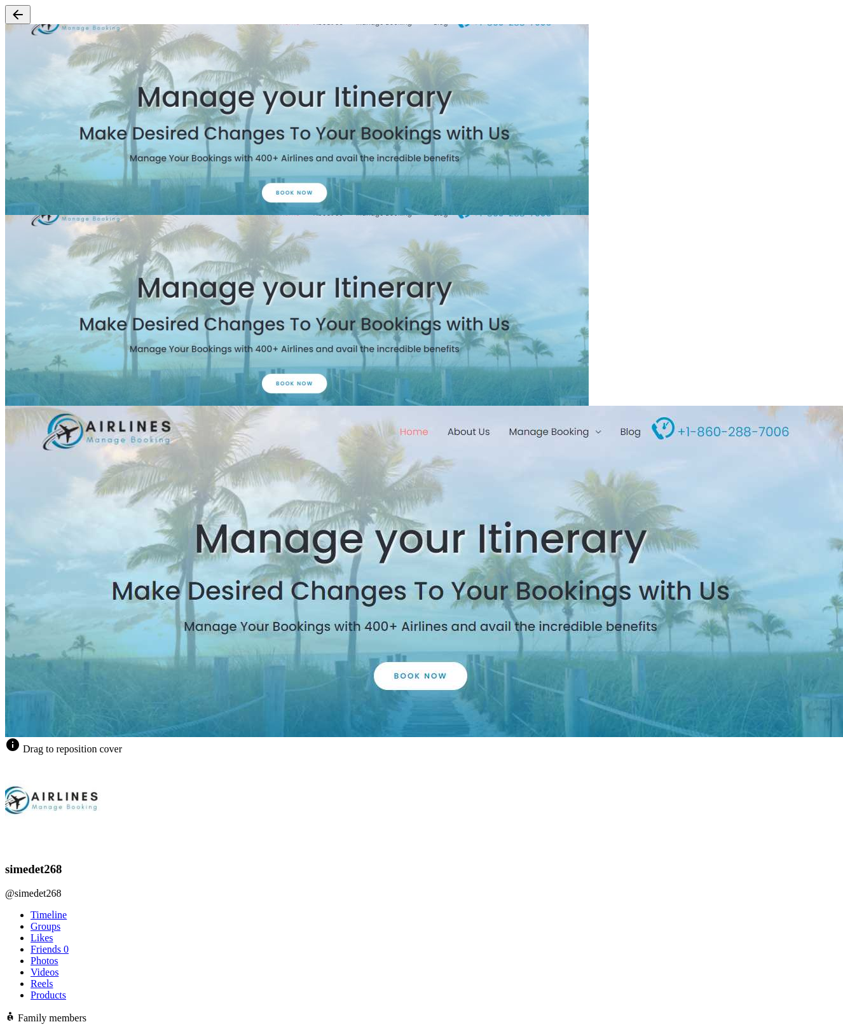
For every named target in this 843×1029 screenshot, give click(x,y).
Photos (44, 960)
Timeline (49, 914)
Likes (42, 937)
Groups (45, 926)
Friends (50, 949)
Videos (44, 972)
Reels (42, 983)
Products (48, 995)
